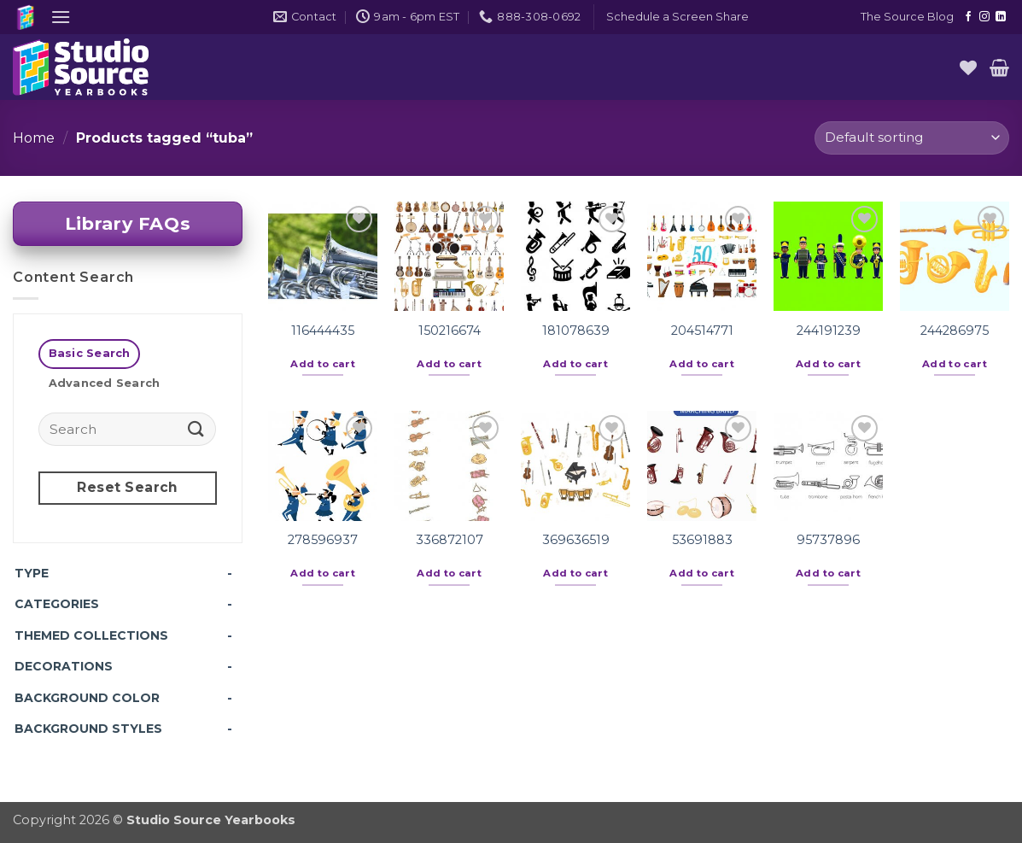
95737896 (828, 539)
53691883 (702, 539)
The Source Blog (907, 16)
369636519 (576, 539)
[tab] (89, 354)
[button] (60, 16)
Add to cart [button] (322, 364)
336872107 (449, 539)
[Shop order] (912, 138)
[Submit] (196, 428)
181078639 (576, 330)
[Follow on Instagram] (984, 17)
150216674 (449, 330)
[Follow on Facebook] (968, 17)
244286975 (954, 330)
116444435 (322, 330)
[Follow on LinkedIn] (1001, 17)
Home (34, 138)
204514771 (702, 330)
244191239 (829, 330)
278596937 (323, 539)
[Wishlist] (968, 67)
